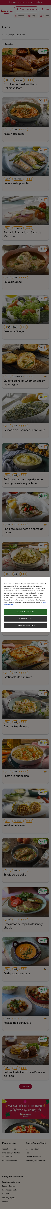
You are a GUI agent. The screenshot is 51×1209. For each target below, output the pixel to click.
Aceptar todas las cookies (25, 612)
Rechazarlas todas (25, 619)
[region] (25, 604)
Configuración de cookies (25, 625)
